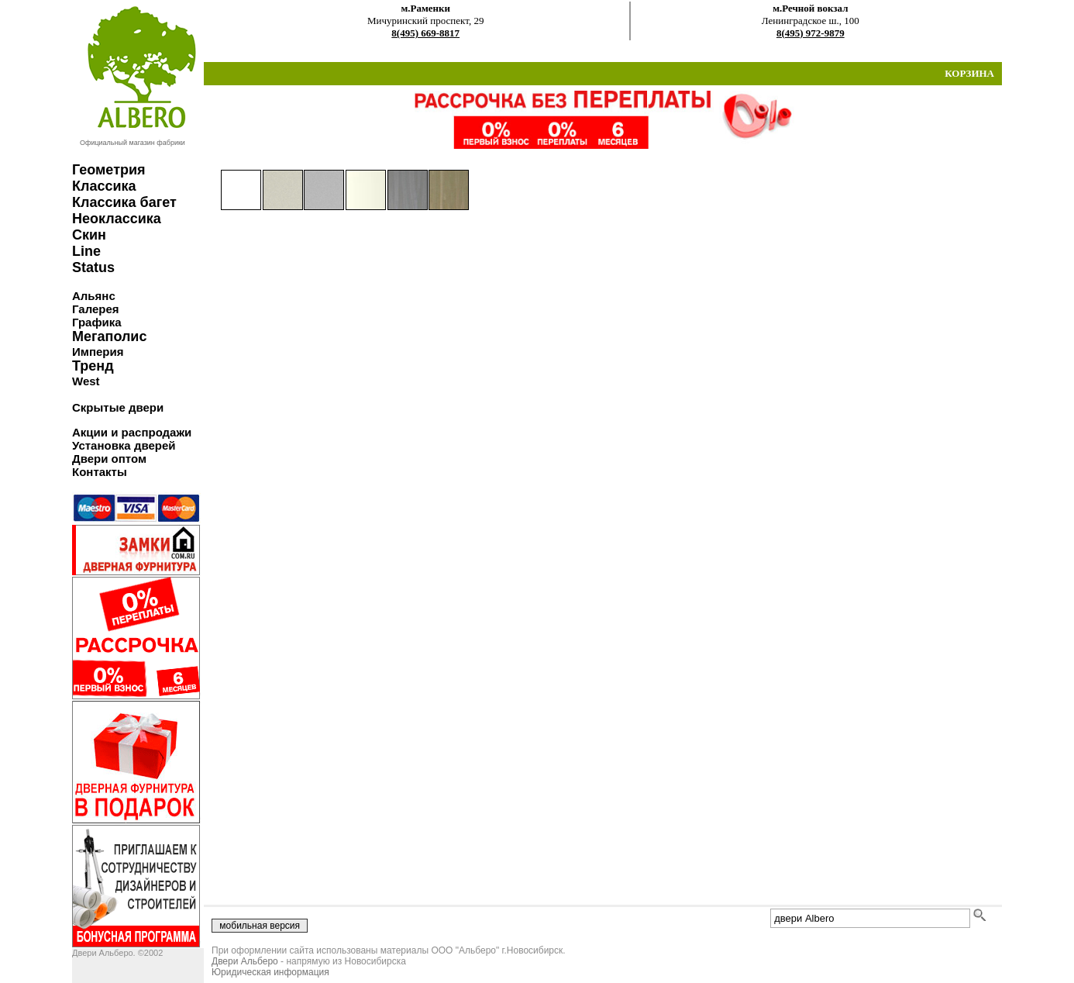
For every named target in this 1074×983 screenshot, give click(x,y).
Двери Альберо (245, 961)
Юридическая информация (270, 972)
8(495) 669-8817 (425, 33)
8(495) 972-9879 (810, 33)
